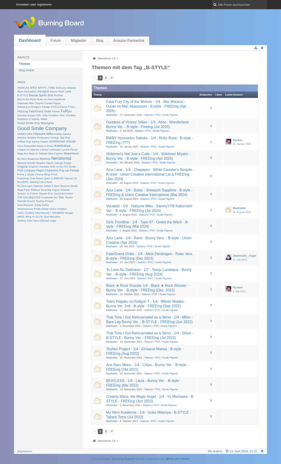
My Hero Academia (28, 158)
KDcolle (71, 141)
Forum (56, 41)
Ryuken (238, 140)
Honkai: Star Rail (60, 137)
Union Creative (58, 209)
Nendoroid (61, 158)
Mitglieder (78, 41)
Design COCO (50, 106)
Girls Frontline (50, 115)
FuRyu (66, 111)
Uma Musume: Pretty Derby (33, 205)
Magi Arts (22, 153)
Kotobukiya (62, 146)
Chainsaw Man (25, 103)
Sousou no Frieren (27, 193)
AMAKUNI (23, 87)
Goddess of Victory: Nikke (32, 119)
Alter (52, 87)
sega (53, 220)
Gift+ (39, 115)
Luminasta (55, 149)
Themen (24, 63)
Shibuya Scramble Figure (45, 189)
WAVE (21, 216)
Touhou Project (44, 201)
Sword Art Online (63, 193)
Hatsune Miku (43, 134)
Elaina (63, 106)
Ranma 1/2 (71, 178)
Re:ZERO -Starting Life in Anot (34, 182)
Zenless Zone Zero (28, 220)
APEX (33, 87)
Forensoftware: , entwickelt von (140, 459)
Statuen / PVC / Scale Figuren (161, 115)
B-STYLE (22, 95)
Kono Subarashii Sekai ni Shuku (35, 146)
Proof (54, 174)
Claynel (39, 103)
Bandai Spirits (38, 95)
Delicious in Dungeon (29, 106)
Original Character (39, 166)
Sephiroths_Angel (244, 255)
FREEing (22, 111)
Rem (56, 186)
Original (22, 166)
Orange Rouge (62, 163)
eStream (44, 220)
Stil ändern (215, 451)
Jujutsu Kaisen (39, 141)
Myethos (44, 158)
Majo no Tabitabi (38, 153)
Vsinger (69, 212)
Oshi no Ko (56, 166)
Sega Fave (23, 189)
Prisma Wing (42, 174)
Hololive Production (38, 137)
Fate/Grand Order (40, 111)
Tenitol (69, 197)
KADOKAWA (57, 141)
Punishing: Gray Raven (30, 178)
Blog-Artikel (26, 70)
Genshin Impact (26, 115)
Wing (28, 216)
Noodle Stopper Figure (40, 163)
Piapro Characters (47, 170)
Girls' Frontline (67, 115)
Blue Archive (55, 95)
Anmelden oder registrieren (34, 4)
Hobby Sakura (62, 134)
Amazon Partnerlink (128, 41)
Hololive (21, 137)
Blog (99, 41)
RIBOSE (59, 178)
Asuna (53, 91)
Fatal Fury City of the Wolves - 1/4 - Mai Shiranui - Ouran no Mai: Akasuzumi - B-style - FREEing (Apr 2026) (146, 106)
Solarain (65, 189)
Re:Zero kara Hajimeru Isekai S (35, 186)
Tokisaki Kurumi (26, 201)
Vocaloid (58, 212)
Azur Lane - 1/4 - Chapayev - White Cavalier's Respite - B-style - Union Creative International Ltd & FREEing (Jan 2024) (150, 174)
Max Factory (55, 153)
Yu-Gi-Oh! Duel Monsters (46, 216)
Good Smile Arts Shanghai (35, 123)
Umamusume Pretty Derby (32, 209)
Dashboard (30, 40)
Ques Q (48, 178)
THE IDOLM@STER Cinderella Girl (37, 197)
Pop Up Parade (69, 170)
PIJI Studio (70, 166)
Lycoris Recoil (69, 149)
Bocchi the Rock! (27, 99)
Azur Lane (64, 91)
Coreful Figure (52, 103)
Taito (61, 197)
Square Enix (46, 193)
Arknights (43, 91)
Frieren (56, 111)
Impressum (24, 451)
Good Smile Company (42, 128)
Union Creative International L (34, 212)
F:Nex (71, 106)
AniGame (61, 87)
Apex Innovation (27, 91)
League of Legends (28, 149)
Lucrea (44, 149)
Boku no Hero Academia (51, 99)
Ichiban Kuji (24, 141)
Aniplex (71, 87)
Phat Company (26, 170)
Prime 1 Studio (25, 174)
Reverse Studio (69, 186)
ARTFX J (43, 87)
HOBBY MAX (24, 134)
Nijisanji (21, 163)
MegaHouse (71, 153)
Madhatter (112, 115)
